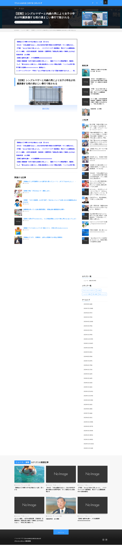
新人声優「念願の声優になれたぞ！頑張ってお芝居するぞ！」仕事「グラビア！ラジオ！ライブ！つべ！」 (98, 128)
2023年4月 (86, 426)
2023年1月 (86, 439)
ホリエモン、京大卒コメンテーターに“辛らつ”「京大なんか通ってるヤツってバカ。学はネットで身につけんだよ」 (98, 193)
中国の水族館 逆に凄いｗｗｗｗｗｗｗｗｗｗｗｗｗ (98, 232)
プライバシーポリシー (20, 545)
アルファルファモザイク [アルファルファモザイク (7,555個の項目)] (89, 292)
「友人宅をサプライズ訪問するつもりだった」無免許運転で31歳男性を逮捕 (98, 241)
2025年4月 (86, 323)
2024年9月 (86, 353)
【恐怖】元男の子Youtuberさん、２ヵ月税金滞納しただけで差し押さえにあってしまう (49, 220)
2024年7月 (86, 362)
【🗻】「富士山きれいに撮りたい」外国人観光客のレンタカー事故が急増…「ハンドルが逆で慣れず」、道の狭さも (46, 66)
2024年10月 (87, 349)
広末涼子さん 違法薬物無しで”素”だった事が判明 (98, 200)
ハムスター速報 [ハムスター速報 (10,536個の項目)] (87, 296)
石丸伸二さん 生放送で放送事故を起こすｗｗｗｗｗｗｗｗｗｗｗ (98, 160)
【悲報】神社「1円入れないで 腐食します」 (37, 193)
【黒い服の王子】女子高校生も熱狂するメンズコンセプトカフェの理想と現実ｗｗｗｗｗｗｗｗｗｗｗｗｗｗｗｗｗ (98, 145)
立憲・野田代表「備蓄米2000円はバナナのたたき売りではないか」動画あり (99, 209)
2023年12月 (87, 392)
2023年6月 (86, 418)
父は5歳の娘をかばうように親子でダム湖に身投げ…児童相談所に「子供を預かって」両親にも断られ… (98, 218)
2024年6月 (86, 366)
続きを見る (45, 111)
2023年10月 (87, 401)
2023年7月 (86, 413)
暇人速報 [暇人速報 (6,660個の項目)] (95, 296)
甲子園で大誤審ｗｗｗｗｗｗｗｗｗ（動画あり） (31, 69)
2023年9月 (86, 405)
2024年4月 (86, 375)
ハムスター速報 (37, 24)
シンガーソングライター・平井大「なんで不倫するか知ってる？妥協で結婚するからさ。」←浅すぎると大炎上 (46, 72)
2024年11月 (87, 344)
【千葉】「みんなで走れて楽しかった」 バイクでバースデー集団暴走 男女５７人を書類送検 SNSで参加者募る (46, 50)
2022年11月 (87, 448)
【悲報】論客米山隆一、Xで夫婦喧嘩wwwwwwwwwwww (34, 59)
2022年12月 (87, 444)
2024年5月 (86, 370)
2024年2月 (86, 383)
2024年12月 (87, 340)
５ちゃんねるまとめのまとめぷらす (33, 542)
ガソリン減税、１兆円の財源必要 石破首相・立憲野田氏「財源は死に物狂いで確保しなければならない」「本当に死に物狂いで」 (46, 53)
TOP (15, 8)
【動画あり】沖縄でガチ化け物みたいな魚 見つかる (32, 43)
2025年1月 (86, 336)
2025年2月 (86, 331)
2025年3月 (86, 327)
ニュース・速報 (27, 24)
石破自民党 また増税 (23, 56)
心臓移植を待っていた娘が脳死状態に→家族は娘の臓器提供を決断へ (44, 211)
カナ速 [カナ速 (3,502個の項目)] (98, 292)
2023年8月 (86, 409)
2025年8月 (86, 306)
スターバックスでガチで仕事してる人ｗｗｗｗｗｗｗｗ (98, 224)
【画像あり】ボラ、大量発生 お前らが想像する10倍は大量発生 (42, 239)
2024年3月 (86, 379)
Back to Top (61, 536)
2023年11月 (87, 396)
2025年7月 (86, 310)
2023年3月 (86, 431)
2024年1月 (86, 388)
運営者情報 (29, 545)
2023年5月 (86, 422)
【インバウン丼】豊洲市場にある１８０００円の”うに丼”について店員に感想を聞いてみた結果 (98, 185)
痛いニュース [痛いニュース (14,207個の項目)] (102, 296)
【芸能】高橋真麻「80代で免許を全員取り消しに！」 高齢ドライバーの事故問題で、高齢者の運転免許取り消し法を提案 (46, 63)
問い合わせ (23, 8)
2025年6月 (86, 314)
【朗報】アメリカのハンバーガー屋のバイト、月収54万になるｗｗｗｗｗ (45, 230)
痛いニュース (58, 485)
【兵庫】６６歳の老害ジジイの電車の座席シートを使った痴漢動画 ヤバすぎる (98, 168)
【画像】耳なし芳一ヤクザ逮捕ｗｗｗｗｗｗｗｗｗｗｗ (98, 151)
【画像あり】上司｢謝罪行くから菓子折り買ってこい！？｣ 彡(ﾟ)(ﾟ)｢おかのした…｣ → (49, 183)
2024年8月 (86, 357)
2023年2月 (86, 435)
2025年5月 (86, 319)
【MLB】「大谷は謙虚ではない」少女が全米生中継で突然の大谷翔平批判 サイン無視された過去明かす (46, 47)
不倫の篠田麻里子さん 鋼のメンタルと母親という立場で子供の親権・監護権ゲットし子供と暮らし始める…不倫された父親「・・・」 (98, 137)
